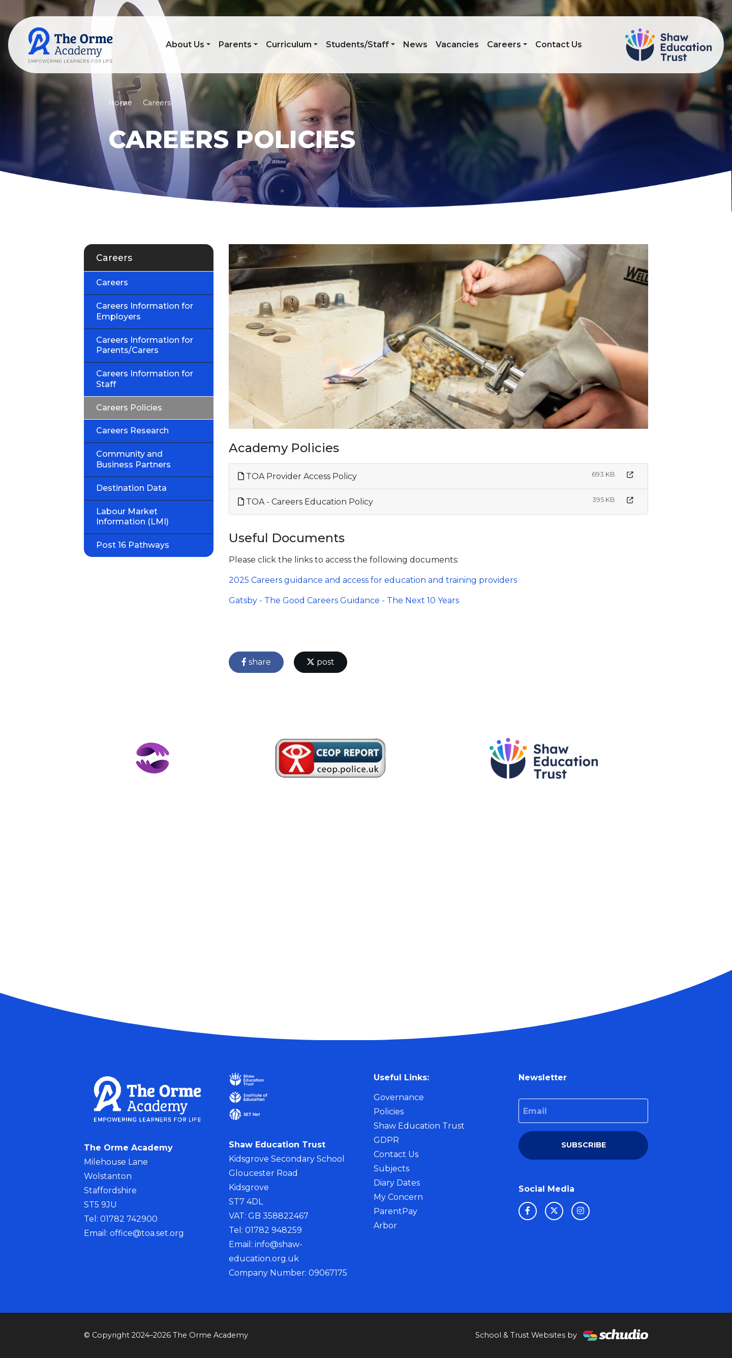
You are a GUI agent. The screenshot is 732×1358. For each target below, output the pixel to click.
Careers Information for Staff (144, 379)
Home (120, 102)
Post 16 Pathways (132, 545)
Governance (399, 1097)
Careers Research (132, 430)
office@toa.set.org (147, 1233)
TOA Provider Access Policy (297, 476)
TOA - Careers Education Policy (305, 502)
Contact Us (558, 44)
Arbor (385, 1225)
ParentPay (395, 1211)
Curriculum (289, 44)
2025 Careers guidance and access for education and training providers (373, 580)
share (256, 662)
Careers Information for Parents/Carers (144, 345)
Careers (504, 44)
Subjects (391, 1168)
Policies (389, 1111)
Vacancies (457, 44)
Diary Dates (397, 1183)
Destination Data (131, 488)
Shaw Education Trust (419, 1126)
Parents (235, 44)
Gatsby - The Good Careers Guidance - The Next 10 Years (344, 600)
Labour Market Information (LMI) (132, 517)
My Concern (398, 1197)
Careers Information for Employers (144, 311)
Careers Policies (129, 407)
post (320, 662)
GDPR (386, 1140)
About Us (185, 44)
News (415, 44)
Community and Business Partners (133, 459)
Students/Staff (357, 44)
